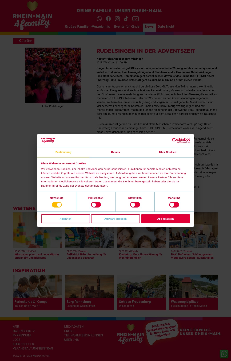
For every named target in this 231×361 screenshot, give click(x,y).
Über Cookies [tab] (167, 152)
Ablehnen (65, 218)
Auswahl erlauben (115, 218)
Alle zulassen (165, 218)
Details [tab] (115, 152)
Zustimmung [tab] (63, 152)
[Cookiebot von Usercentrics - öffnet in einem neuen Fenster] (175, 140)
